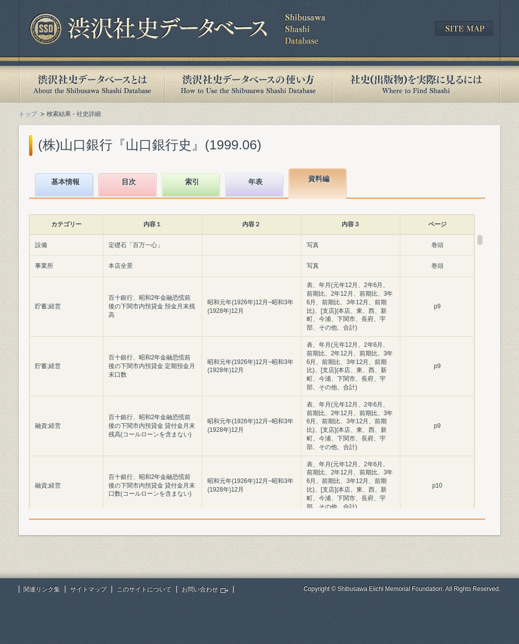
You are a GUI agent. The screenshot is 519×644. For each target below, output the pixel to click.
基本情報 (65, 182)
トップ (28, 113)
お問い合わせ (199, 589)
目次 (129, 182)
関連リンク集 (41, 589)
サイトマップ (88, 589)
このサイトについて (144, 589)
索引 (192, 182)
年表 (255, 182)
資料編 (318, 179)
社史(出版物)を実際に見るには (416, 84)
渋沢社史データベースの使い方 (248, 84)
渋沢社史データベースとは (91, 84)
